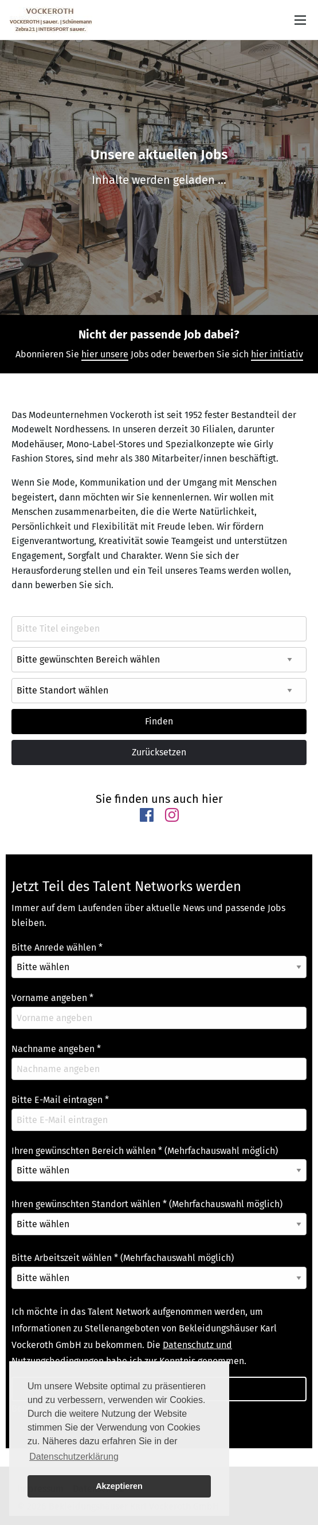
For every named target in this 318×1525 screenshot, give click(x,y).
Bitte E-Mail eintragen (60, 1099)
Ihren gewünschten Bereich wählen (144, 1150)
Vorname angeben (52, 997)
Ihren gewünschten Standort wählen (146, 1204)
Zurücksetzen (159, 752)
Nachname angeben (56, 1048)
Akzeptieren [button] (119, 1486)
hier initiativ (277, 354)
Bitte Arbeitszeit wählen (122, 1257)
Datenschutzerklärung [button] (74, 1456)
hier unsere (104, 354)
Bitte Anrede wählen (57, 947)
